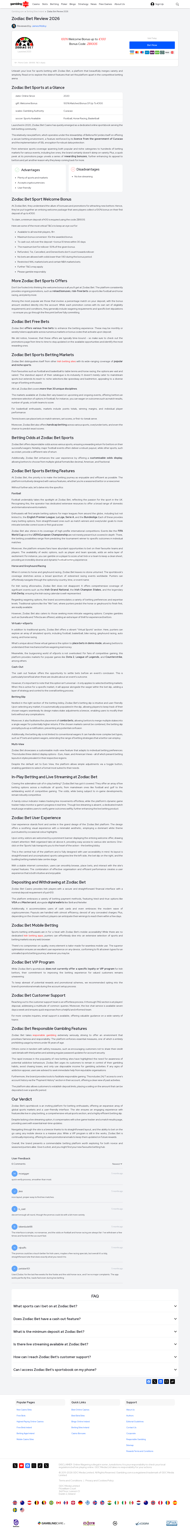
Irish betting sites (66, 361)
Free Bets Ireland (24, 1427)
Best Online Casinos (80, 1409)
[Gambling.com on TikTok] (40, 1480)
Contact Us (131, 1427)
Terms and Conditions (71, 1480)
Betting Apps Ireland (25, 1433)
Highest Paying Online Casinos (30, 1421)
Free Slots (21, 1415)
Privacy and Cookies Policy (100, 1480)
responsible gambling (44, 1035)
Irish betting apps (33, 935)
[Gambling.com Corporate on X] (46, 1480)
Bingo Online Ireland (80, 1421)
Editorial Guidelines (135, 1421)
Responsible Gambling (136, 1439)
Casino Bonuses (78, 1433)
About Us (130, 1409)
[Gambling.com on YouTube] (21, 1480)
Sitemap (129, 1445)
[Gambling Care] (51, 1523)
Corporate (131, 1433)
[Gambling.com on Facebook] (27, 1480)
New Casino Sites (24, 1409)
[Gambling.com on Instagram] (33, 1480)
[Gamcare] (16, 1523)
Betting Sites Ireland (35, 11)
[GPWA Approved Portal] (171, 1523)
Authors (129, 1415)
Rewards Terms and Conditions (139, 1451)
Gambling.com (18, 11)
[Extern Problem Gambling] (89, 1523)
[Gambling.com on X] (15, 1480)
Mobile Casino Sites (25, 1439)
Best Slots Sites (78, 1415)
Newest (117, 1163)
